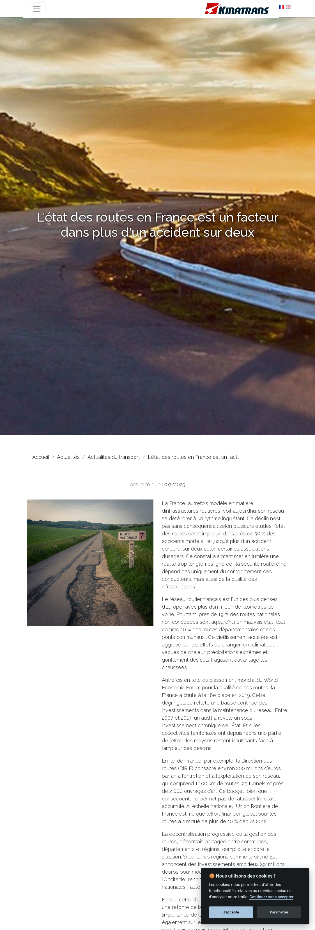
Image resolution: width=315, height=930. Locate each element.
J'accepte (231, 912)
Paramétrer (279, 912)
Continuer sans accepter (271, 897)
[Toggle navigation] (37, 9)
